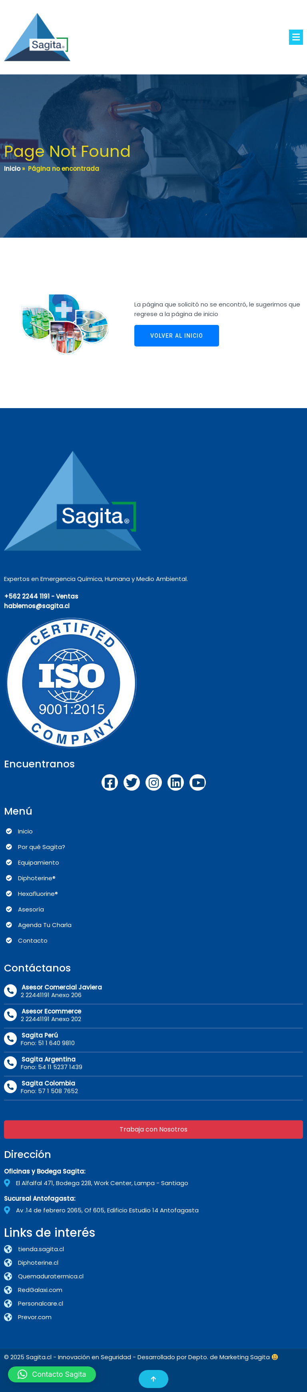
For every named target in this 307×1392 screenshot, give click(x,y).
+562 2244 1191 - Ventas (41, 596)
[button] (52, 1374)
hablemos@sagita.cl (37, 606)
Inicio (12, 168)
